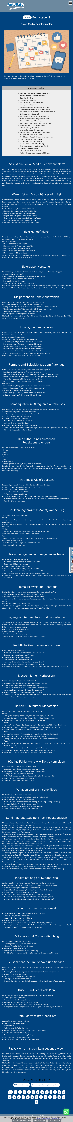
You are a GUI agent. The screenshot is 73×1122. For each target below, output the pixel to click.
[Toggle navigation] (70, 3)
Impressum (8, 1116)
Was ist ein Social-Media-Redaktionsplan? (35, 93)
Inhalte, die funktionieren (28, 105)
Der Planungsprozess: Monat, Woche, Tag (35, 116)
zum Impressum (57, 1119)
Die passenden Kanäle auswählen (31, 102)
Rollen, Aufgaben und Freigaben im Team (34, 119)
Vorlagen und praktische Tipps (31, 135)
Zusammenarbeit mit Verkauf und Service (34, 146)
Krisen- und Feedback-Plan (29, 148)
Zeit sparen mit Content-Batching (32, 144)
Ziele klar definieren (27, 98)
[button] (36, 88)
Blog (57, 1116)
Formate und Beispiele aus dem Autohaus (34, 107)
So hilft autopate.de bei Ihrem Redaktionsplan (36, 137)
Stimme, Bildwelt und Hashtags (31, 121)
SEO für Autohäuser (21, 1085)
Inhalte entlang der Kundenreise (31, 139)
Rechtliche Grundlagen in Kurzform (32, 125)
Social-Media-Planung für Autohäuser (45, 1085)
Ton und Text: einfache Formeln (31, 141)
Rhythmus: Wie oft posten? (29, 114)
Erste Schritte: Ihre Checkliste (30, 151)
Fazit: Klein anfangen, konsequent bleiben (35, 153)
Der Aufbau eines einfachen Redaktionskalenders (37, 112)
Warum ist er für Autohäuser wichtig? (33, 96)
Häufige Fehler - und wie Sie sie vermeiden (35, 132)
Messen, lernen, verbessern (29, 128)
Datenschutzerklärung (43, 1119)
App (51, 1116)
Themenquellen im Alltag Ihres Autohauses (35, 109)
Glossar (27, 17)
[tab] (36, 88)
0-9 (10, 1092)
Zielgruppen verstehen (28, 100)
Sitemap (44, 1116)
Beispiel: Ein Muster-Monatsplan (31, 130)
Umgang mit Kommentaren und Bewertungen (36, 123)
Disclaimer (35, 1116)
